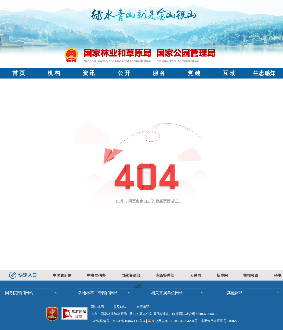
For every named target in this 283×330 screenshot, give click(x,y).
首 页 (18, 73)
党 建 (194, 73)
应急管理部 (165, 276)
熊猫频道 (250, 276)
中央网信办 (96, 276)
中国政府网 (62, 276)
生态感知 (264, 73)
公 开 (124, 73)
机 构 (53, 73)
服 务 (159, 73)
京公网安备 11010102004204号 (173, 321)
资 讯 (89, 73)
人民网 (195, 276)
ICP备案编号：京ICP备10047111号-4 (118, 321)
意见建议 (120, 307)
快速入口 (23, 275)
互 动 (229, 73)
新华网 (222, 276)
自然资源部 (130, 276)
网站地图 (97, 307)
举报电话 (142, 307)
